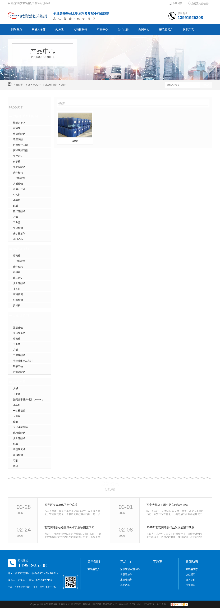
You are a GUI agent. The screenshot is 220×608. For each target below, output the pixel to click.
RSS (132, 604)
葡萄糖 (16, 255)
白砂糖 (16, 161)
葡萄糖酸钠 (80, 29)
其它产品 (18, 239)
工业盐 (16, 222)
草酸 (15, 460)
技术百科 (190, 579)
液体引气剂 (19, 189)
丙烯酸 (59, 29)
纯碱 (15, 205)
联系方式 (188, 29)
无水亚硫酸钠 (20, 427)
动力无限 (161, 604)
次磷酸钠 (18, 183)
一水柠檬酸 (19, 178)
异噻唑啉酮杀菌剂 (23, 360)
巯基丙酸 (18, 139)
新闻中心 (143, 29)
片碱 (15, 216)
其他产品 (19, 382)
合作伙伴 (123, 29)
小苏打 (16, 200)
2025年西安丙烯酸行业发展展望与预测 (170, 527)
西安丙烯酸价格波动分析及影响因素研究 (69, 527)
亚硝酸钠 (18, 227)
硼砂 (15, 466)
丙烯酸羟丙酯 (20, 150)
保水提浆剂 (19, 233)
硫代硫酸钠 (19, 211)
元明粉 (16, 416)
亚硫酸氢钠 (19, 333)
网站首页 (16, 29)
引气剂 (16, 194)
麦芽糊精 (18, 172)
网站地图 (124, 604)
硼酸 (15, 421)
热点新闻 (190, 574)
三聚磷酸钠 (19, 355)
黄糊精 (16, 305)
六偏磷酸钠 (19, 371)
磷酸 (63, 84)
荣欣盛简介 (166, 29)
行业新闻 (190, 584)
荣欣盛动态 (192, 569)
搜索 (206, 85)
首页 (27, 84)
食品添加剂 (21, 249)
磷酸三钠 (18, 366)
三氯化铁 (18, 327)
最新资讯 (110, 483)
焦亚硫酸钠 (19, 167)
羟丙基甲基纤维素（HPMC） (28, 399)
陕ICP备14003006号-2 (105, 604)
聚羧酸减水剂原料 (25, 116)
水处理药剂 (51, 84)
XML (139, 604)
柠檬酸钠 (18, 299)
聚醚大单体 (39, 29)
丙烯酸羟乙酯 (20, 144)
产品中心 (102, 29)
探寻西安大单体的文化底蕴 (61, 504)
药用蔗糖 (18, 294)
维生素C (17, 156)
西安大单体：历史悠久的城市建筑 (167, 504)
